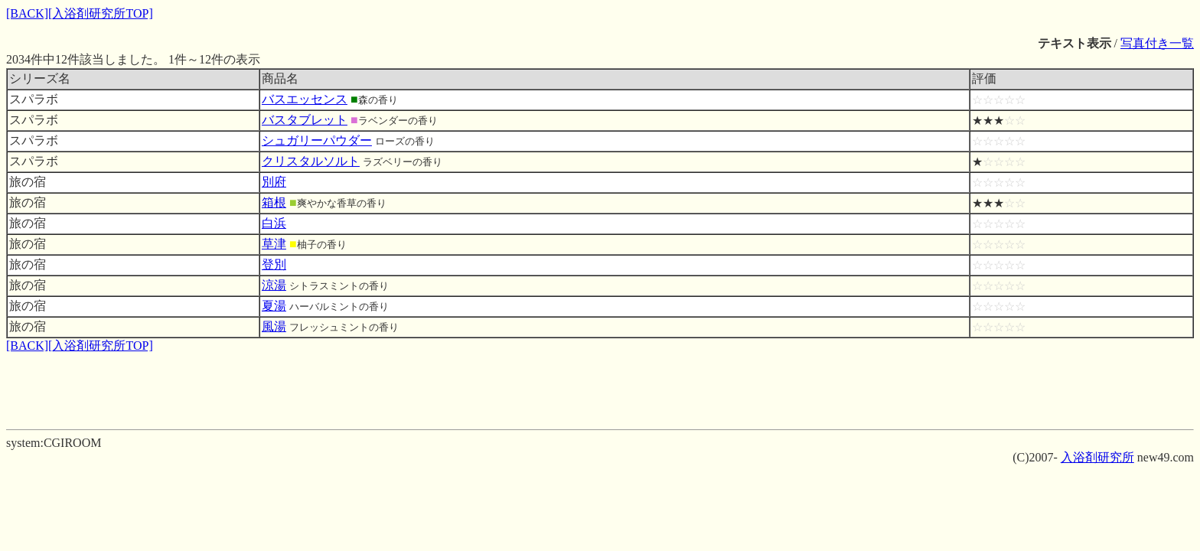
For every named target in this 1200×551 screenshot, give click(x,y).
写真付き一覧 (1157, 43)
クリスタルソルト (311, 161)
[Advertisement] (600, 388)
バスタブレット (304, 119)
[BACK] (27, 13)
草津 (274, 243)
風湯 (274, 326)
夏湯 (274, 305)
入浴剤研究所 (1097, 457)
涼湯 (274, 285)
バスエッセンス (304, 99)
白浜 (274, 223)
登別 (274, 264)
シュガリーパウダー (317, 140)
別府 (274, 181)
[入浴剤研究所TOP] (100, 13)
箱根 (274, 202)
